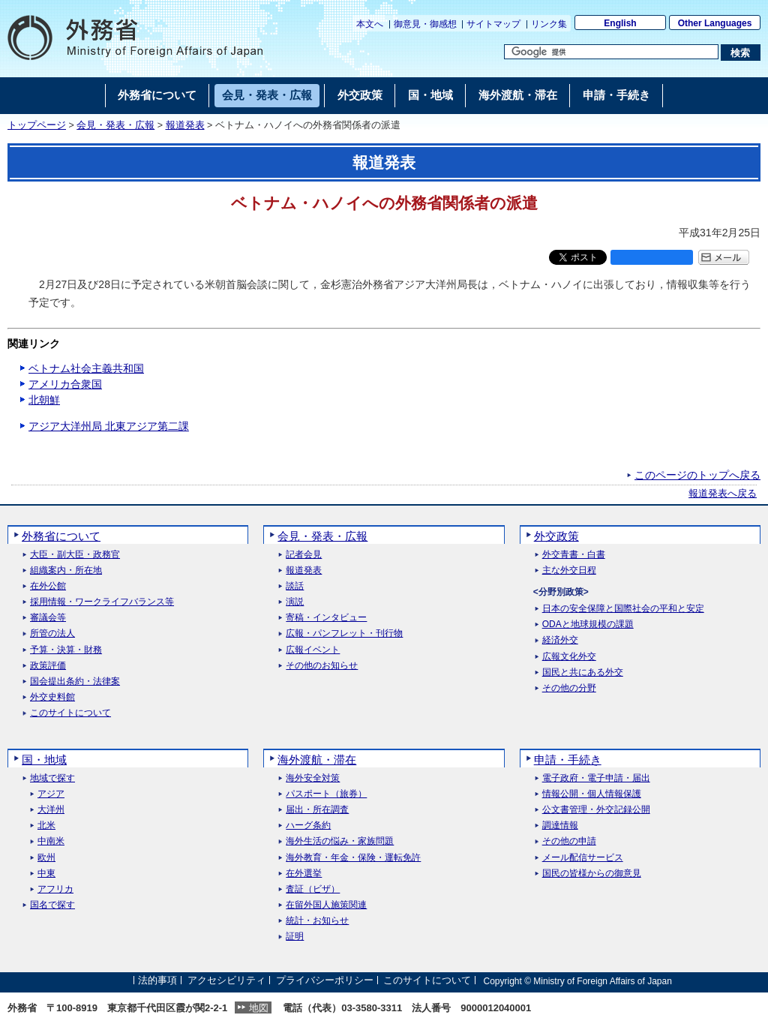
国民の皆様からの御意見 (591, 873)
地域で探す (52, 778)
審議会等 (48, 618)
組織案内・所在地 (66, 570)
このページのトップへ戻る (697, 475)
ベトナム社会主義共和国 (86, 368)
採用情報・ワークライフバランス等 (102, 602)
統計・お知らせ (317, 921)
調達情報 (560, 825)
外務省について (61, 536)
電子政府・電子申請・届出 (596, 778)
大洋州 (51, 810)
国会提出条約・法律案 (75, 681)
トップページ (37, 125)
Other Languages (715, 23)
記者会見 (304, 555)
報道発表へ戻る (722, 493)
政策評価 (48, 666)
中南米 (51, 841)
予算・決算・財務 (66, 650)
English (620, 23)
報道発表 (185, 125)
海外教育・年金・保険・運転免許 (353, 858)
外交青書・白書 (573, 555)
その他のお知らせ (322, 666)
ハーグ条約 (308, 825)
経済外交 (560, 640)
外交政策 (556, 536)
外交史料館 (52, 697)
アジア (51, 794)
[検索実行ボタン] (740, 52)
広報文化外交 (569, 657)
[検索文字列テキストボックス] (611, 51)
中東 (47, 873)
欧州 (47, 858)
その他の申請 (569, 841)
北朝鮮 (44, 400)
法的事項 (157, 980)
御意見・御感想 (425, 24)
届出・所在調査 (317, 810)
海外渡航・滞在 (317, 759)
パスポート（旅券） (326, 794)
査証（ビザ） (313, 889)
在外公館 (48, 586)
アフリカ (56, 889)
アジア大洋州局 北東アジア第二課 (108, 426)
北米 (47, 825)
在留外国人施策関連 (326, 905)
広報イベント (313, 650)
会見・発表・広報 (115, 125)
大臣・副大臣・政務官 (75, 555)
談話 (295, 586)
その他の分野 (569, 688)
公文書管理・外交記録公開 (596, 810)
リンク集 (549, 24)
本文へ (369, 24)
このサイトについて (70, 713)
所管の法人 (52, 633)
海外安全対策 (313, 778)
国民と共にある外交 (582, 672)
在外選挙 (304, 873)
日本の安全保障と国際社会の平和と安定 (623, 609)
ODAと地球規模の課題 (588, 624)
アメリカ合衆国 (65, 384)
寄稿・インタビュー (326, 618)
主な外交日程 (569, 570)
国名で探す (52, 905)
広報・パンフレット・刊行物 (344, 633)
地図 (258, 1007)
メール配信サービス (582, 858)
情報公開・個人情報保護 (591, 794)
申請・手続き (568, 759)
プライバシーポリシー (325, 980)
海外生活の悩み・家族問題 (340, 841)
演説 (295, 602)
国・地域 (44, 759)
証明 (295, 936)
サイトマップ (493, 24)
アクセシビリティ (227, 980)
